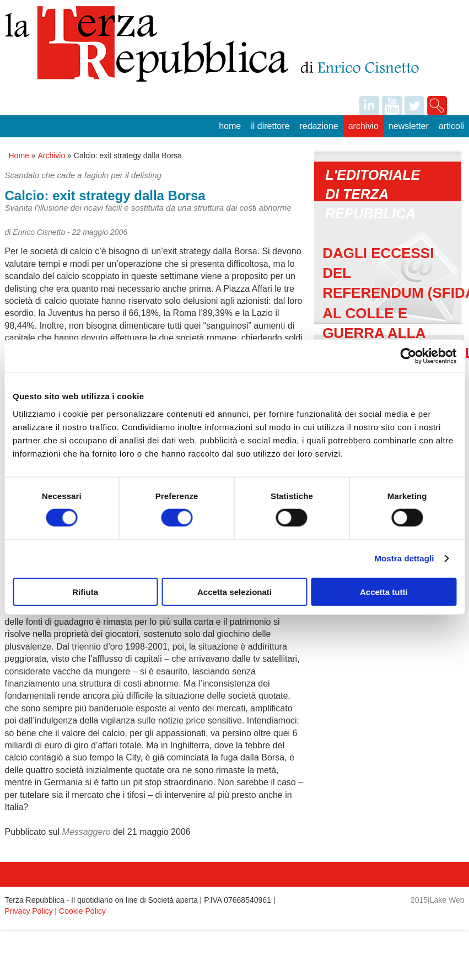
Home (230, 126)
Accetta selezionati (234, 591)
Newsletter (409, 126)
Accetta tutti (384, 591)
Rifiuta (85, 591)
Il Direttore (270, 126)
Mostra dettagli (404, 558)
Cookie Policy (82, 911)
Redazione (318, 126)
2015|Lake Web (438, 900)
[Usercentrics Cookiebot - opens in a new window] (408, 356)
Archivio (363, 126)
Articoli (451, 126)
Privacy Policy (29, 911)
